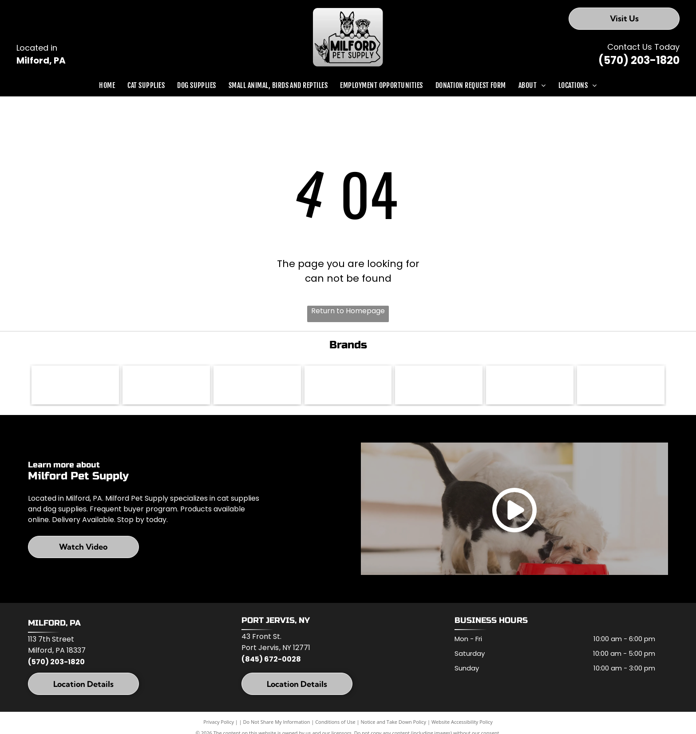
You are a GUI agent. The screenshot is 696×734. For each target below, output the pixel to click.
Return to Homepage (348, 311)
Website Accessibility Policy (462, 723)
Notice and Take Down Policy (394, 723)
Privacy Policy (218, 723)
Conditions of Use (335, 723)
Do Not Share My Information (276, 723)
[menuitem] (107, 85)
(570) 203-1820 (639, 60)
